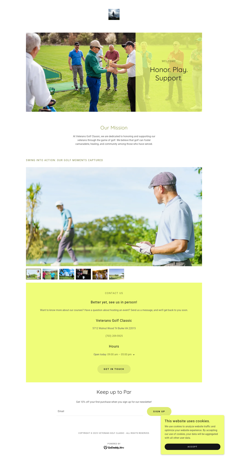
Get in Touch (114, 369)
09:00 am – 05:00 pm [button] (119, 354)
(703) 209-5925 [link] (114, 335)
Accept (192, 446)
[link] (114, 14)
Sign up (159, 411)
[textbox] (100, 411)
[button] (133, 355)
